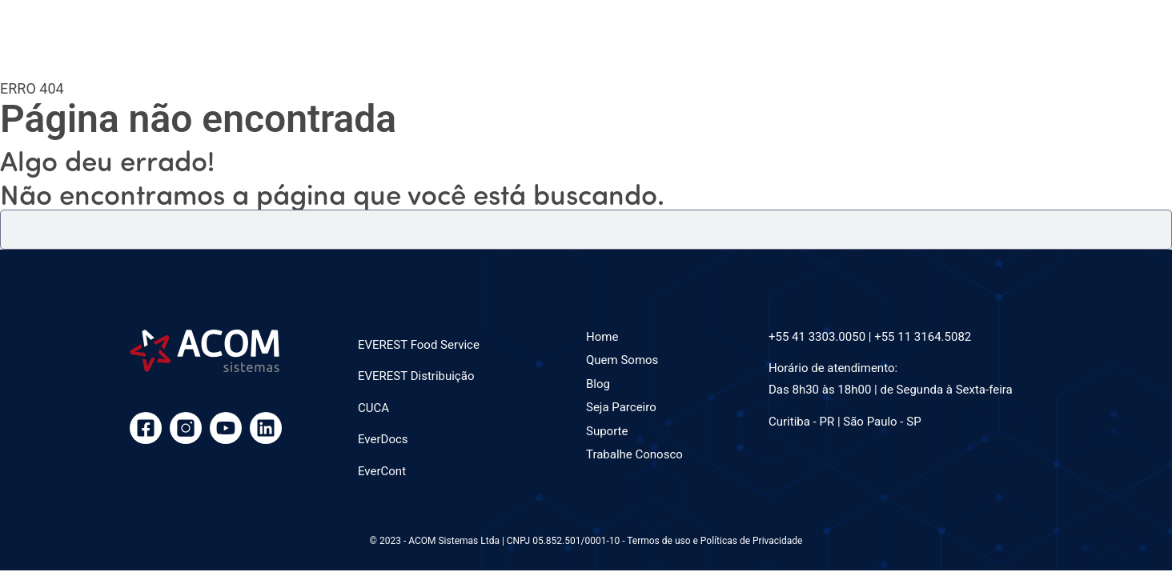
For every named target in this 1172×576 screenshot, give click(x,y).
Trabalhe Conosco (634, 454)
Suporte (607, 431)
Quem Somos (622, 360)
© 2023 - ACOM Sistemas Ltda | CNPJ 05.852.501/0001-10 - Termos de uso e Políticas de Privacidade (586, 540)
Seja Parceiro (621, 407)
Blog (598, 384)
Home (602, 337)
